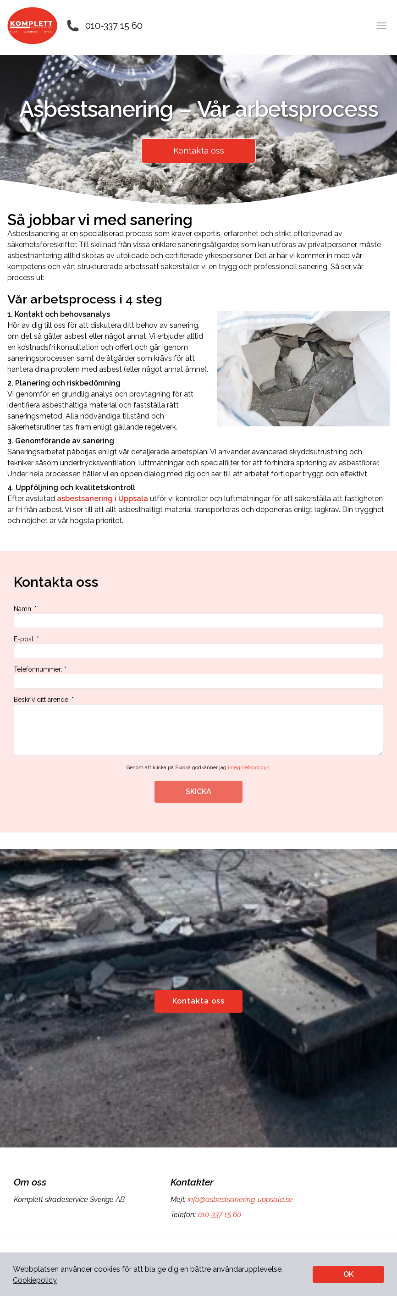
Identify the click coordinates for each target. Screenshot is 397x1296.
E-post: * (198, 646)
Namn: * (198, 616)
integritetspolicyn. (249, 768)
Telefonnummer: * (198, 677)
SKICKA (198, 791)
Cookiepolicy (35, 1280)
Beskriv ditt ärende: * (198, 726)
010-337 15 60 (114, 25)
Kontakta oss (198, 150)
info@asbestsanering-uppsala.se (239, 1199)
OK (348, 1274)
